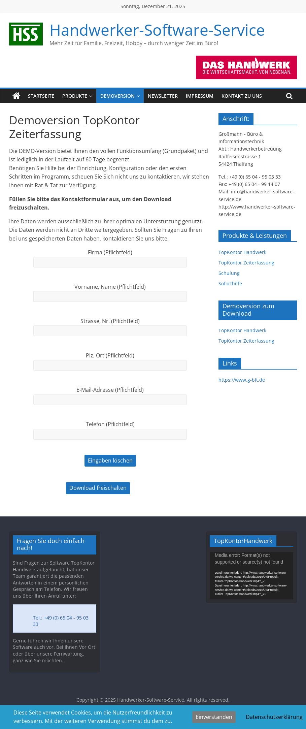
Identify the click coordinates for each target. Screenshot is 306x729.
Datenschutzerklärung (274, 717)
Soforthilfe (230, 283)
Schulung (229, 273)
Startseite (41, 96)
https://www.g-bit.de (241, 380)
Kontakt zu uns (242, 96)
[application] (251, 575)
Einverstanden (214, 717)
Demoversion (117, 96)
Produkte (74, 96)
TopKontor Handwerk (242, 252)
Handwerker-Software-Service (157, 29)
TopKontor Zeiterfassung (246, 262)
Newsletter (163, 96)
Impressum (199, 96)
